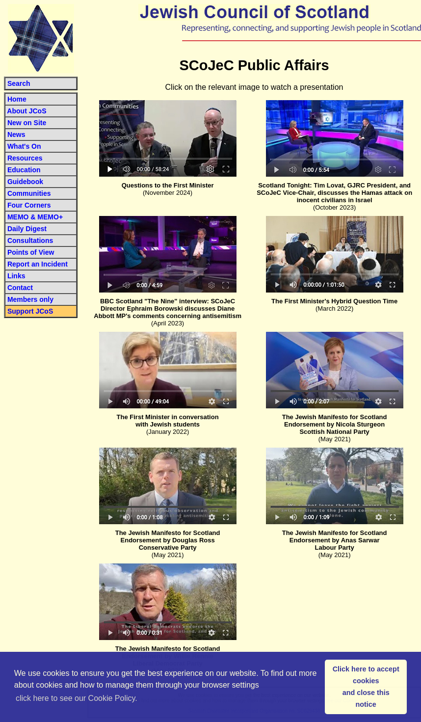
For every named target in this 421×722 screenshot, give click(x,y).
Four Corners (29, 205)
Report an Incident (37, 264)
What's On (24, 146)
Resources (23, 158)
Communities (29, 193)
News (16, 134)
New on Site (26, 123)
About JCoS (25, 111)
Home (15, 99)
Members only (30, 299)
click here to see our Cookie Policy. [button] (76, 698)
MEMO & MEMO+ (34, 217)
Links (16, 276)
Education (23, 170)
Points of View (29, 252)
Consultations (30, 240)
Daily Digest (27, 229)
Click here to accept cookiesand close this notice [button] (366, 686)
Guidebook (25, 182)
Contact (20, 288)
